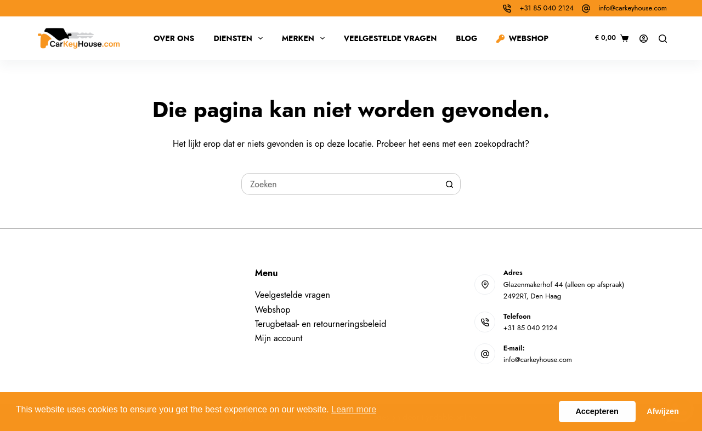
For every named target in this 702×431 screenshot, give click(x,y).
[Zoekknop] (450, 184)
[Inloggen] (643, 39)
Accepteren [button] (596, 411)
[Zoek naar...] (340, 184)
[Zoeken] (663, 39)
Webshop (522, 38)
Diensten (240, 38)
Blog (466, 38)
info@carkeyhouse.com (632, 8)
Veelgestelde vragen (390, 38)
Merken (305, 38)
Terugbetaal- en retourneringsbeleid (321, 324)
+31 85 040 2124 (546, 8)
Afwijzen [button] (662, 411)
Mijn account (279, 338)
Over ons (174, 38)
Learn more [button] (353, 409)
